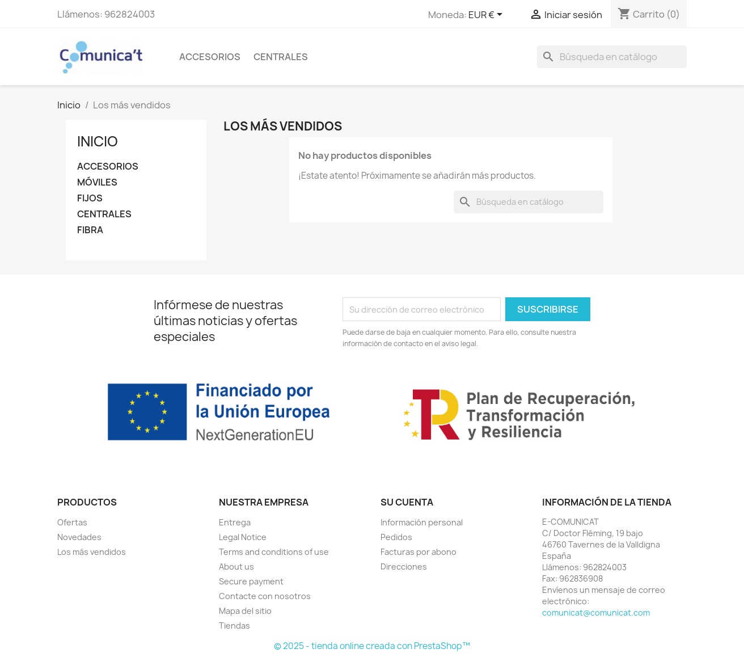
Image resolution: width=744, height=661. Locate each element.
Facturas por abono (418, 551)
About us (236, 566)
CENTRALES (280, 56)
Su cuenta (407, 502)
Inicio (97, 141)
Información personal (422, 522)
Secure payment (251, 581)
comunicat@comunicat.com (596, 612)
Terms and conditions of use (274, 551)
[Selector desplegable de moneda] (487, 15)
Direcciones (404, 566)
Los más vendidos (91, 551)
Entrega (235, 522)
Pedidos (396, 537)
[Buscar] (612, 56)
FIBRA (90, 230)
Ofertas (72, 522)
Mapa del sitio (245, 610)
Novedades (79, 537)
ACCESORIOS (209, 56)
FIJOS (90, 198)
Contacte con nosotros (265, 596)
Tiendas (234, 625)
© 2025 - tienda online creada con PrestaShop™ (372, 646)
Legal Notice (243, 537)
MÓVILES (97, 182)
